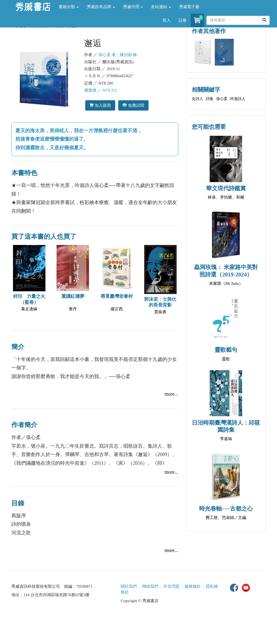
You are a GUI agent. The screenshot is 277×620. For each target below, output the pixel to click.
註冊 (183, 20)
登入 (166, 20)
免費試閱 (133, 105)
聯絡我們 (150, 586)
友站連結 (161, 7)
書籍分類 (69, 7)
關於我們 (129, 586)
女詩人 (197, 99)
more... (171, 394)
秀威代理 (133, 7)
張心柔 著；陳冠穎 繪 (117, 55)
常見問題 (171, 586)
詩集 (209, 99)
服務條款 (192, 586)
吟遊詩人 (237, 99)
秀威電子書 (189, 7)
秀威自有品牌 (101, 7)
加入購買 (100, 105)
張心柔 (221, 99)
